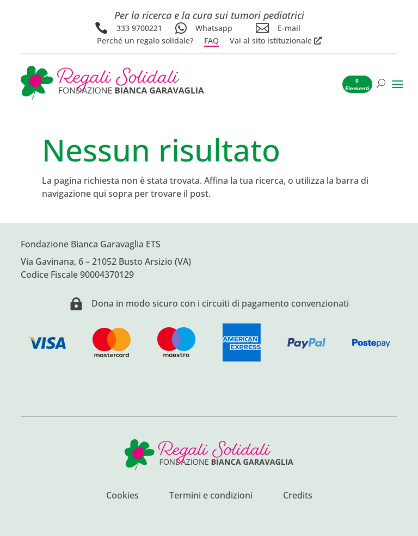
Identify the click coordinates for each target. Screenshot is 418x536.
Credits (297, 496)
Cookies (122, 496)
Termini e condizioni (211, 496)
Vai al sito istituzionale (271, 41)
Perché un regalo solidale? (145, 41)
